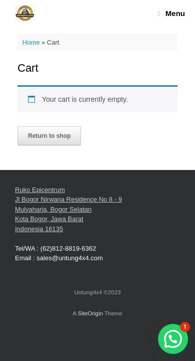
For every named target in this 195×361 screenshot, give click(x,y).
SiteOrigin (90, 313)
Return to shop (49, 135)
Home (31, 42)
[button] (173, 339)
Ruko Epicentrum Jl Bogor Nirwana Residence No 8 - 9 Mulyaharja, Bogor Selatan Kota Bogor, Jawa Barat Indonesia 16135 (68, 209)
